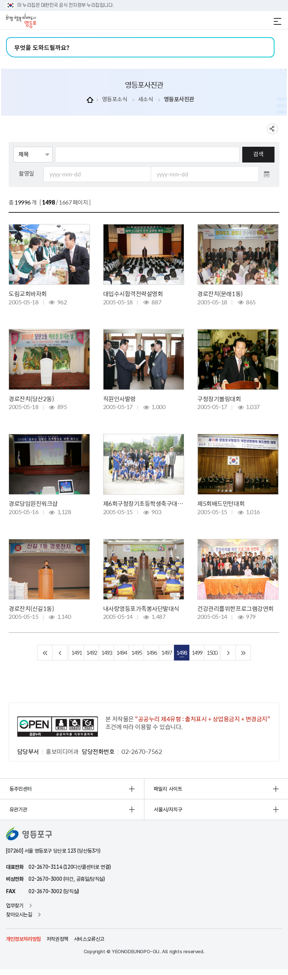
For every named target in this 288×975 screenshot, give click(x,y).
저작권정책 (57, 939)
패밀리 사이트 (168, 789)
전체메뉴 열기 (277, 21)
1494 (121, 652)
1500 (212, 652)
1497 (166, 652)
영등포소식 (115, 99)
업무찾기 (14, 906)
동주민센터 (20, 789)
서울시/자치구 (168, 809)
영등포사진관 (179, 99)
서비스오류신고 (89, 939)
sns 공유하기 (272, 128)
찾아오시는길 (19, 915)
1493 (106, 652)
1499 (197, 652)
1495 (136, 652)
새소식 (145, 99)
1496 (151, 652)
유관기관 (18, 809)
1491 (76, 652)
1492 (91, 652)
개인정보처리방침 (23, 939)
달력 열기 (266, 174)
